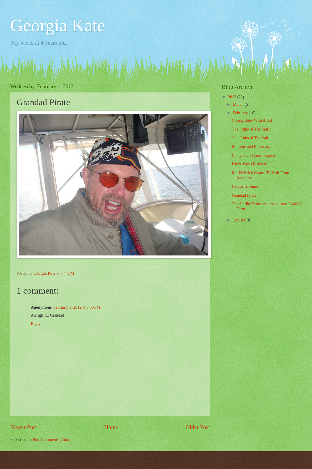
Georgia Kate (57, 25)
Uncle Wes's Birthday (249, 164)
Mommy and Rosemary (251, 146)
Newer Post (23, 427)
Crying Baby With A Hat (252, 120)
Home (111, 427)
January (240, 220)
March (239, 104)
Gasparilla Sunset (246, 186)
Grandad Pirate (244, 195)
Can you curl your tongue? (253, 155)
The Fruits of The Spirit (251, 129)
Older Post (198, 427)
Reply (36, 323)
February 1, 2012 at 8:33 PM (77, 307)
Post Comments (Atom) (52, 439)
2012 (232, 97)
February (241, 113)
